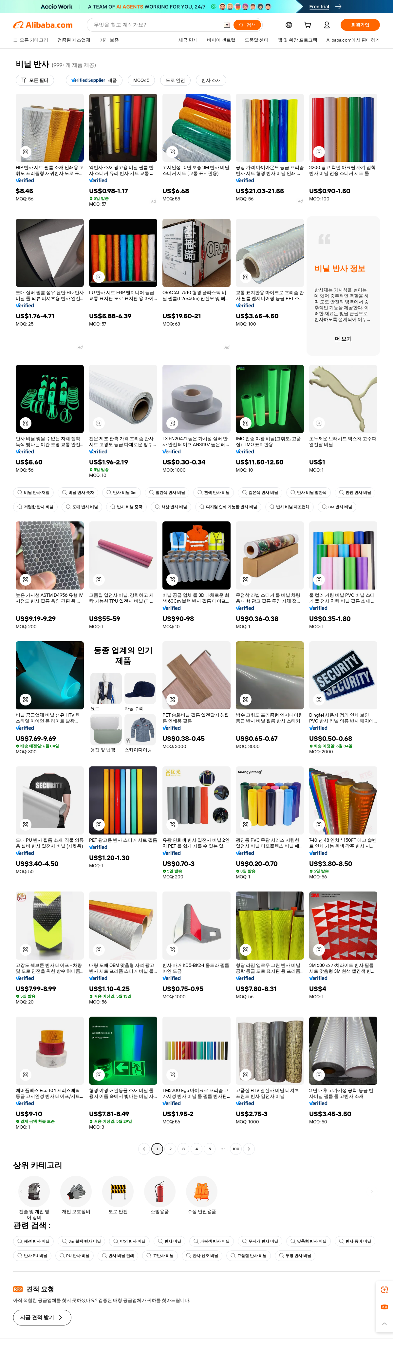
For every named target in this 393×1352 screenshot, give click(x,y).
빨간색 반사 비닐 (167, 492)
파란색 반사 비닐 (212, 1241)
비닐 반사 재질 (33, 492)
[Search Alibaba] (156, 24)
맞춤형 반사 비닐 (308, 1241)
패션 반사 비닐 (33, 1241)
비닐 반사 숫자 (78, 492)
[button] (227, 25)
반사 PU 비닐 (32, 1255)
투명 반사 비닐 (295, 1255)
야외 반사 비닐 (129, 1241)
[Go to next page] (249, 1149)
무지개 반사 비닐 (260, 1241)
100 (236, 1149)
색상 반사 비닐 (171, 507)
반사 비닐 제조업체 (289, 507)
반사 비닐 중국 (126, 507)
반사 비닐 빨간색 (308, 492)
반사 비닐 (169, 1241)
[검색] (247, 25)
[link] (384, 1289)
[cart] (309, 25)
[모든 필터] (35, 80)
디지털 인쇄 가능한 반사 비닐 (228, 507)
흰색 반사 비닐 (213, 492)
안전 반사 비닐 (355, 492)
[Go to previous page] (144, 1149)
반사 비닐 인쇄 (118, 1255)
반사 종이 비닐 (355, 1241)
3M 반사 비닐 (337, 507)
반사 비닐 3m (121, 492)
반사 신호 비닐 (202, 1255)
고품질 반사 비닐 (249, 1255)
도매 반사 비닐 (82, 507)
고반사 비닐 (160, 1255)
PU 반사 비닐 (74, 1255)
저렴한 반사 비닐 (35, 507)
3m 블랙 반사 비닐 (81, 1241)
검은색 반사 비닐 (260, 492)
